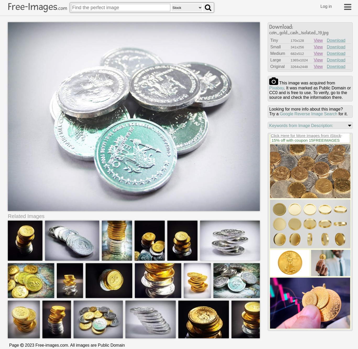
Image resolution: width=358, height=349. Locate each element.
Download (336, 40)
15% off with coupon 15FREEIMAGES (306, 140)
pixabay (276, 88)
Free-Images (37, 7)
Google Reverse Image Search (308, 114)
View (318, 40)
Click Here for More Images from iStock (306, 135)
